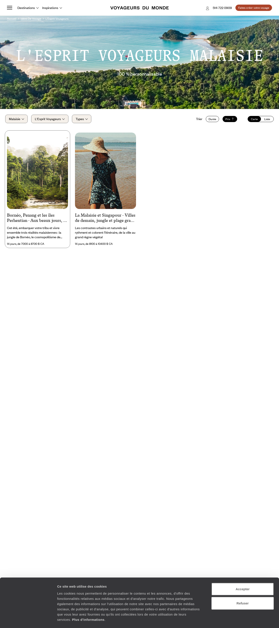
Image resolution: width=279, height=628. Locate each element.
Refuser (242, 585)
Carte (252, 120)
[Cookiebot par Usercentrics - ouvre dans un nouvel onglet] (28, 619)
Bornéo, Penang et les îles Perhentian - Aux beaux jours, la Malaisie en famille (36, 220)
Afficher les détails (240, 619)
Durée (210, 120)
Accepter (243, 571)
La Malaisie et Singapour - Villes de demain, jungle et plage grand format (105, 220)
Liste (265, 120)
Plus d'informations (88, 602)
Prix (228, 120)
